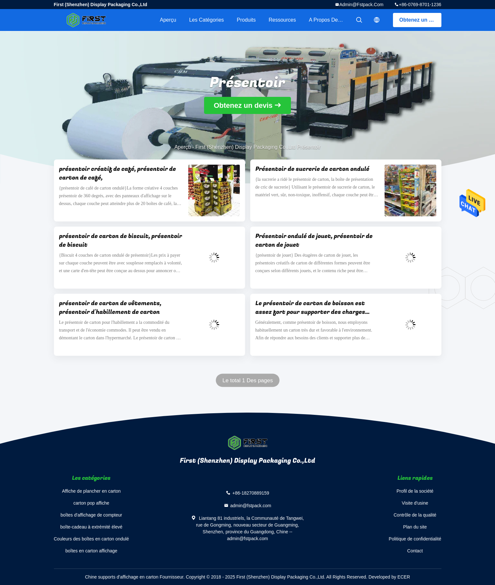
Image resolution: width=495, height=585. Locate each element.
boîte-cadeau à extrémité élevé (91, 526)
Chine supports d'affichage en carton (121, 577)
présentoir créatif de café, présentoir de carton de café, (117, 173)
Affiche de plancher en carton (91, 491)
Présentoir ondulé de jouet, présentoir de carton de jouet (314, 240)
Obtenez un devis (420, 20)
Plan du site (415, 526)
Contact (415, 550)
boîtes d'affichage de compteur (91, 515)
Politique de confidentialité (415, 538)
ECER (403, 577)
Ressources (282, 20)
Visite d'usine (415, 503)
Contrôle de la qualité (415, 515)
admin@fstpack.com (361, 4)
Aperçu (168, 20)
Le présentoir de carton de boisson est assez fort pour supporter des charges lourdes (310, 307)
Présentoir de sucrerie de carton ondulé (312, 169)
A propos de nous (330, 20)
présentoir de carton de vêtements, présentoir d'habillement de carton (110, 307)
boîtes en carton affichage (91, 550)
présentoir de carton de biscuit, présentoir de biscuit (120, 240)
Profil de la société (415, 491)
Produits (246, 20)
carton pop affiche (91, 503)
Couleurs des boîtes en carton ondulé (91, 538)
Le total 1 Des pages (247, 380)
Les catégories (206, 20)
